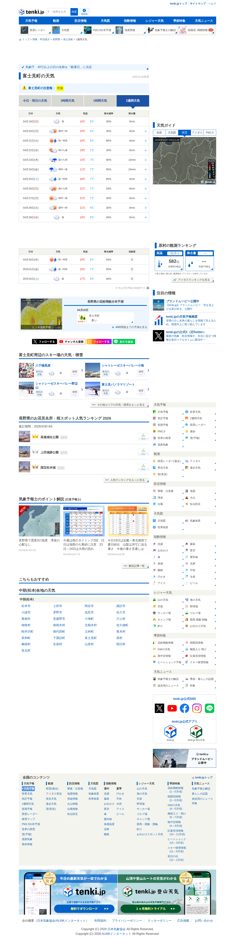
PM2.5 (210, 132)
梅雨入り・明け (178, 815)
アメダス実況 (54, 793)
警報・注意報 (75, 788)
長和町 (26, 637)
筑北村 (26, 650)
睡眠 (106, 834)
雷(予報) (26, 834)
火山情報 (72, 803)
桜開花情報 (178, 798)
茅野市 (57, 612)
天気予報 (31, 20)
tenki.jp (32, 12)
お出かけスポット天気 (150, 834)
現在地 (84, 14)
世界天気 (27, 793)
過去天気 (51, 803)
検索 (74, 11)
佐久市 (120, 612)
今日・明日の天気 (35, 100)
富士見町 (91, 637)
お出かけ (109, 803)
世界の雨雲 (28, 829)
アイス (120, 808)
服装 (106, 798)
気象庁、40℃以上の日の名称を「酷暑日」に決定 (58, 67)
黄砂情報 (27, 844)
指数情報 (130, 20)
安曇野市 (59, 618)
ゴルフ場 (142, 813)
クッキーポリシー (160, 920)
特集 (194, 803)
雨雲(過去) (52, 788)
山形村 (89, 644)
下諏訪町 (59, 637)
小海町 (89, 618)
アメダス (197, 132)
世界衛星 (94, 798)
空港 (139, 798)
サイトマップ (198, 3)
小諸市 (26, 612)
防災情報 (81, 20)
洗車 (106, 829)
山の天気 (142, 788)
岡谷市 (89, 606)
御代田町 (59, 631)
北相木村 (91, 625)
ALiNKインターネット (71, 920)
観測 (56, 20)
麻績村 (26, 644)
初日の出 (178, 858)
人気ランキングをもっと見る (127, 479)
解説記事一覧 (137, 565)
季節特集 (179, 20)
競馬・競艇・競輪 (147, 824)
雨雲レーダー (30, 813)
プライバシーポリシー (127, 920)
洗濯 (106, 793)
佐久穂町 (122, 625)
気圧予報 (27, 798)
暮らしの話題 (200, 793)
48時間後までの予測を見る (131, 327)
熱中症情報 (178, 824)
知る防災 (72, 813)
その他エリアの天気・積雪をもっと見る (121, 404)
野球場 (141, 803)
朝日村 (120, 644)
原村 (119, 637)
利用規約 (100, 920)
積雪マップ (28, 819)
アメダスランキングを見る (194, 279)
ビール (120, 813)
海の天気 (142, 793)
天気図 (105, 20)
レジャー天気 (155, 20)
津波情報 (72, 798)
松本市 (26, 606)
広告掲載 (183, 920)
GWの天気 (178, 807)
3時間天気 (67, 100)
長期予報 (27, 808)
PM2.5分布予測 (31, 824)
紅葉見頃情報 (178, 832)
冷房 (119, 803)
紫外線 (108, 819)
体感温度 (109, 824)
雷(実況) (51, 808)
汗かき (120, 793)
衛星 (159, 132)
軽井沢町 (27, 631)
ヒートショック (178, 841)
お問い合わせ (204, 920)
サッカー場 (143, 808)
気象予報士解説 (201, 788)
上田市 (57, 606)
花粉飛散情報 (178, 789)
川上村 (120, 618)
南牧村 (26, 625)
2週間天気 (28, 803)
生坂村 (57, 644)
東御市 (26, 618)
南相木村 (59, 625)
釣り (139, 829)
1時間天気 (100, 100)
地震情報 (72, 793)
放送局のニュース (202, 798)
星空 (106, 808)
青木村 (120, 631)
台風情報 (72, 808)
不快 (119, 798)
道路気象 (27, 839)
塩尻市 (89, 612)
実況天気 (51, 798)
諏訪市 (120, 606)
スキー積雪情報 (178, 849)
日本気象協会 (46, 920)
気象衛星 (94, 793)
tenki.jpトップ (178, 3)
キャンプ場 (143, 819)
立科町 (89, 631)
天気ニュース (204, 20)
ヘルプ (212, 3)
